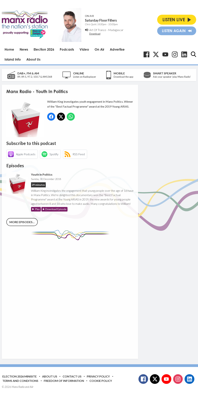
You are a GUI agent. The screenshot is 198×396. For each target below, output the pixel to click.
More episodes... (22, 222)
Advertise (117, 49)
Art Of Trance (97, 30)
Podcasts (67, 49)
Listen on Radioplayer (84, 76)
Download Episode (55, 209)
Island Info (13, 59)
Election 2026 (44, 49)
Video (84, 49)
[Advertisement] (74, 297)
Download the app (123, 76)
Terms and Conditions (20, 380)
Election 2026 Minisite (19, 376)
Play (37, 209)
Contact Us (72, 376)
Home (9, 49)
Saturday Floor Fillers (101, 20)
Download (94, 33)
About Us (33, 59)
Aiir (31, 386)
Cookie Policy (100, 380)
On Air (99, 49)
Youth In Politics (41, 174)
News (24, 49)
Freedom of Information (64, 380)
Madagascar (115, 30)
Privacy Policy (98, 376)
